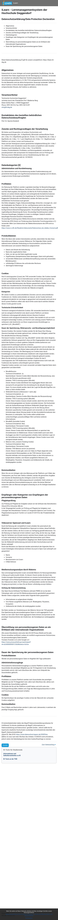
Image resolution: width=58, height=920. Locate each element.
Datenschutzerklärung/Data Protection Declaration (20, 914)
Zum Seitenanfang (49, 745)
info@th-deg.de (7, 107)
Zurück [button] (5, 745)
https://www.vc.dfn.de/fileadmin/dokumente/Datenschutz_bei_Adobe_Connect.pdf (30, 228)
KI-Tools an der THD (10, 759)
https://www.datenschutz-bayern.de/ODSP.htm (32, 734)
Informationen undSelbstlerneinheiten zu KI (12, 754)
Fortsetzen (29, 918)
